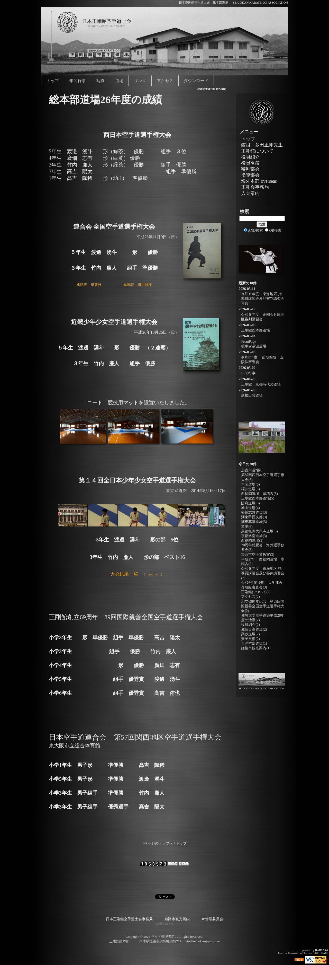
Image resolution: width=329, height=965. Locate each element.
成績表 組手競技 (137, 285)
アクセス (165, 80)
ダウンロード (196, 80)
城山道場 (250, 508)
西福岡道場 (252, 540)
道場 (119, 80)
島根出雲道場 (252, 395)
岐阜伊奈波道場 (253, 346)
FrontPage (248, 342)
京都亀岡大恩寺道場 (259, 531)
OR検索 (273, 230)
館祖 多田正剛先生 (262, 144)
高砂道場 (250, 634)
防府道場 (250, 503)
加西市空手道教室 (257, 555)
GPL (317, 953)
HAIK (318, 950)
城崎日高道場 (254, 629)
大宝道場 (250, 484)
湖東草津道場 (254, 522)
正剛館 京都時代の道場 (261, 384)
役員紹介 (250, 157)
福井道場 (250, 489)
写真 (100, 80)
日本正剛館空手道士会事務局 (129, 919)
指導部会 (250, 175)
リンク (140, 80)
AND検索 (253, 230)
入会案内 (250, 193)
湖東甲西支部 (254, 517)
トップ (53, 80)
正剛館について (257, 151)
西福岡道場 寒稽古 (259, 494)
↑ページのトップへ (157, 843)
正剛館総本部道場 (255, 330)
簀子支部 (250, 639)
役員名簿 (250, 163)
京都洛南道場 (254, 536)
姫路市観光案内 (255, 648)
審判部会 (250, 169)
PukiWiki (293, 953)
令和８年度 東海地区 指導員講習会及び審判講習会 (262, 573)
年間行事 (77, 80)
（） (137, 574)
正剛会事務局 (255, 187)
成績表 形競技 (89, 285)
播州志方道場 (254, 512)
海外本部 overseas (259, 181)
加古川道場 (252, 470)
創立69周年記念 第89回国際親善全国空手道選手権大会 (262, 606)
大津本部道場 (254, 643)
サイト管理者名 (163, 936)
